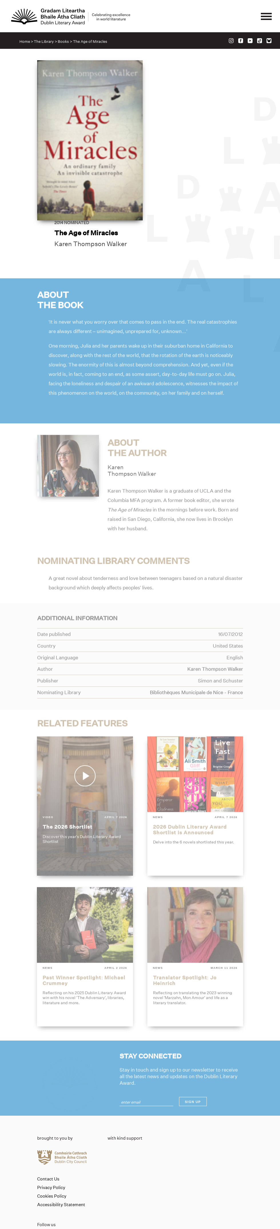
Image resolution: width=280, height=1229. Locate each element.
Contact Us (48, 1141)
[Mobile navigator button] (266, 17)
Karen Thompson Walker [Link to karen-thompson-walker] (195, 145)
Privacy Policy (51, 1150)
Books (63, 41)
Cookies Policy (51, 1158)
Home (24, 41)
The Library (44, 41)
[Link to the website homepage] (70, 17)
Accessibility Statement (61, 1167)
